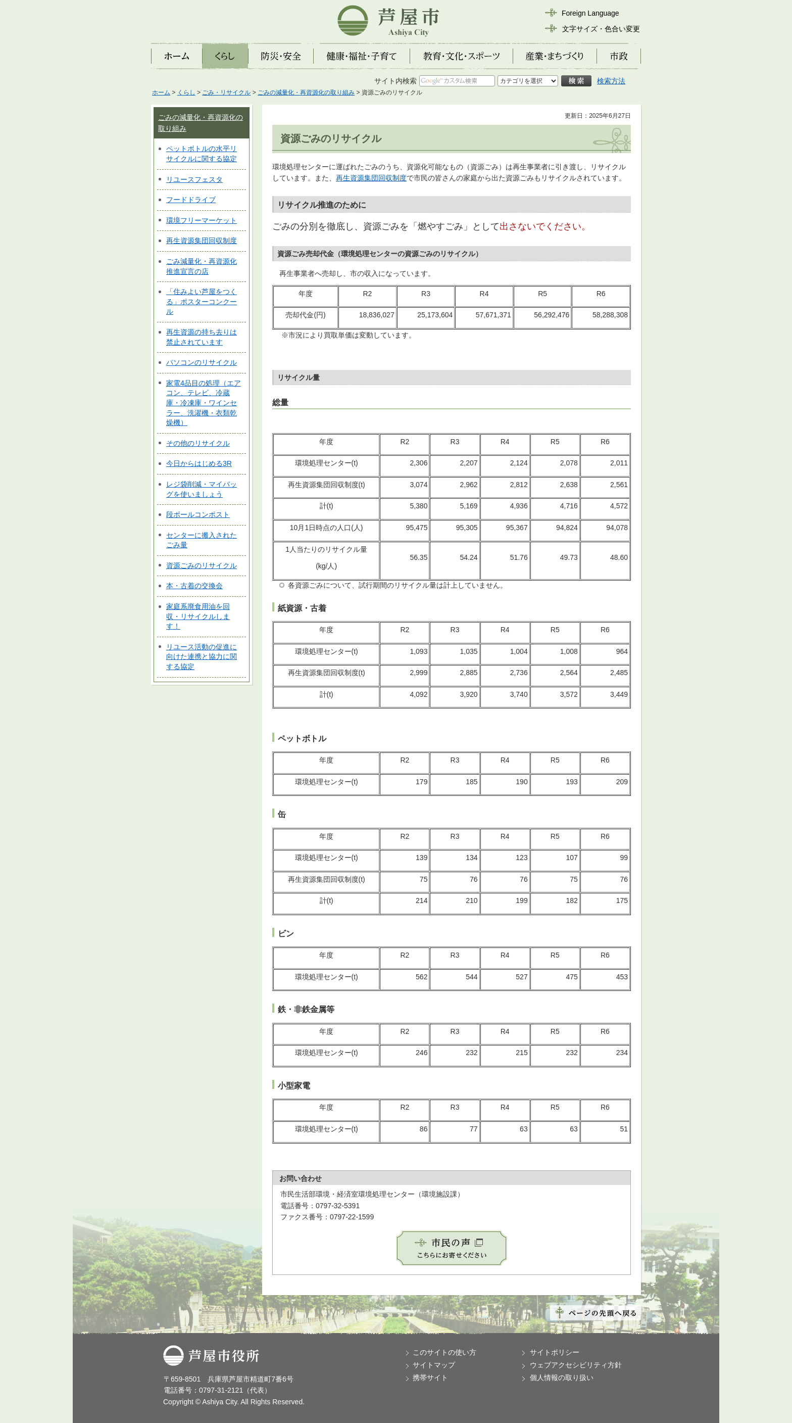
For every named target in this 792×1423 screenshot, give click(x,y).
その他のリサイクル (198, 443)
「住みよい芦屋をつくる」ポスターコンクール (201, 301)
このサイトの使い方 (444, 1352)
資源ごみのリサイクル (201, 565)
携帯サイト (430, 1377)
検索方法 (611, 81)
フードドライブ (191, 200)
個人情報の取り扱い (561, 1377)
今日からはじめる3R (199, 463)
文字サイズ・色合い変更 (601, 29)
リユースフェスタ (194, 179)
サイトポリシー (554, 1352)
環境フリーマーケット (201, 220)
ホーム (161, 92)
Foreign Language (590, 13)
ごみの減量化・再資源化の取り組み (306, 92)
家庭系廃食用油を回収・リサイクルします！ (198, 616)
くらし (186, 92)
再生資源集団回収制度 (201, 240)
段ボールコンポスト (198, 514)
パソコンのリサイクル (201, 362)
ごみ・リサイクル (226, 92)
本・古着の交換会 (194, 586)
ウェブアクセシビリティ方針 (576, 1365)
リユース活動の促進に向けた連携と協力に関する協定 (201, 657)
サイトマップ (434, 1365)
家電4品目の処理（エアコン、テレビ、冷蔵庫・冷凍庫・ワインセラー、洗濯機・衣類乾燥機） (203, 402)
